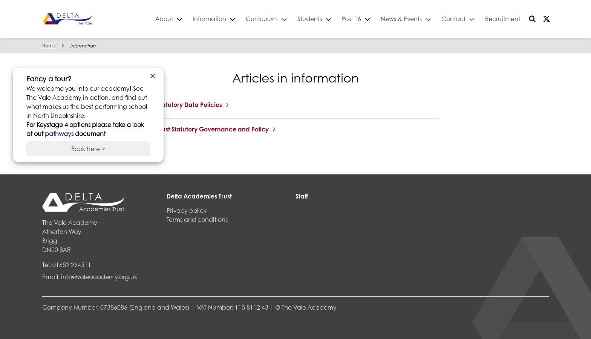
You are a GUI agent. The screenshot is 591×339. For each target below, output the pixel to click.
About (164, 18)
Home (48, 46)
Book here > (88, 148)
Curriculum (262, 18)
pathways (60, 133)
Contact (453, 18)
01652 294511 (71, 264)
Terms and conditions (197, 219)
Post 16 (351, 18)
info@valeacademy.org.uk (99, 276)
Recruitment (502, 18)
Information (209, 18)
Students (309, 18)
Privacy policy (187, 210)
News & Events (401, 18)
